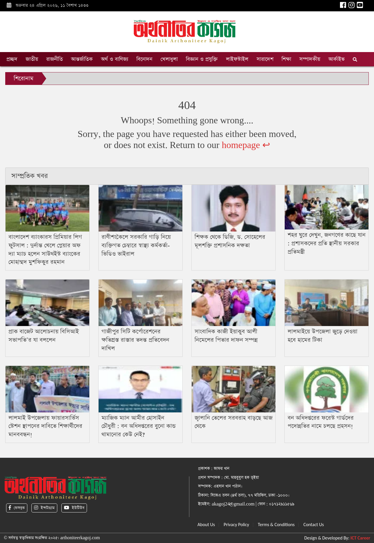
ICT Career (360, 538)
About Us (206, 524)
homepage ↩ (246, 145)
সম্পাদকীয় (309, 59)
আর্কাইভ (336, 59)
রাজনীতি (54, 59)
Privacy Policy (236, 524)
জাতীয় (32, 59)
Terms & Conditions (276, 524)
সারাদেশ (265, 59)
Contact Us (313, 524)
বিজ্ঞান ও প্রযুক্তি (202, 59)
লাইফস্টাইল (237, 59)
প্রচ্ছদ (11, 59)
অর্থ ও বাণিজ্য (114, 59)
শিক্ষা (286, 59)
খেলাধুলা (169, 59)
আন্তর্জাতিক (82, 59)
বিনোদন (144, 59)
